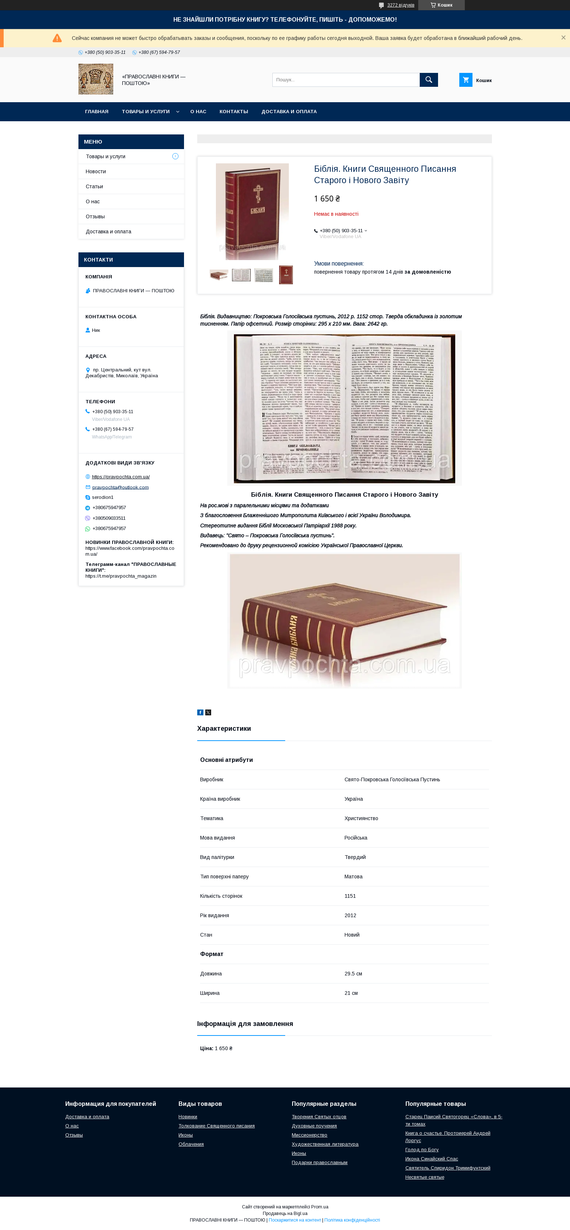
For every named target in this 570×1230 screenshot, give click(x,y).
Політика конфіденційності (352, 1220)
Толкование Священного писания (217, 1126)
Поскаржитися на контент (295, 1220)
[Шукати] (429, 80)
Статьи (94, 186)
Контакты (234, 111)
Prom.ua (319, 1206)
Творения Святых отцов (319, 1116)
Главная (97, 111)
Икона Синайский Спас (431, 1159)
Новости (96, 171)
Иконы (186, 1135)
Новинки (188, 1116)
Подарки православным (319, 1162)
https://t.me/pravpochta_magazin (121, 576)
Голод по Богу (422, 1149)
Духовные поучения (314, 1126)
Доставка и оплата (289, 111)
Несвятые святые (424, 1177)
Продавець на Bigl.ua (285, 1213)
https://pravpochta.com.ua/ (121, 476)
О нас (198, 111)
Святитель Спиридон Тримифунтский (447, 1168)
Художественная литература (325, 1144)
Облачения (191, 1144)
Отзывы (95, 216)
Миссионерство (309, 1135)
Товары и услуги (146, 111)
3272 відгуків (401, 5)
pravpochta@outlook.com (120, 487)
